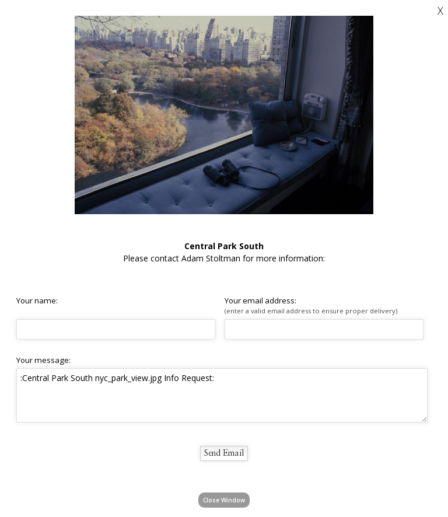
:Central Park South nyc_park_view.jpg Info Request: (222, 395)
